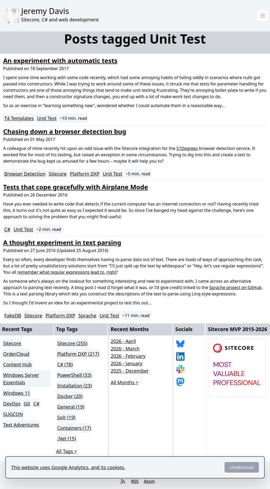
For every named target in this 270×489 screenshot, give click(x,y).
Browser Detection (24, 174)
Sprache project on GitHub (235, 287)
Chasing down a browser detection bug (64, 131)
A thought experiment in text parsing (62, 242)
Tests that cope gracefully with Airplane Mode (75, 186)
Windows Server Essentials (21, 379)
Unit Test (47, 118)
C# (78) (65, 364)
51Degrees (187, 148)
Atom (149, 481)
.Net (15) (66, 438)
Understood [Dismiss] (242, 467)
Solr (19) (66, 417)
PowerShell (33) (74, 375)
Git (27, 403)
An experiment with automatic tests (60, 60)
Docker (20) (70, 396)
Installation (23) (74, 385)
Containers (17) (74, 428)
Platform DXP (84, 174)
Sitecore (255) (72, 343)
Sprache (87, 315)
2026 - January (126, 363)
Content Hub (17, 364)
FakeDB (12, 315)
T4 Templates (19, 118)
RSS (135, 481)
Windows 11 (16, 393)
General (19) (70, 407)
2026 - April (123, 341)
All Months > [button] (124, 382)
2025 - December (130, 371)
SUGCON (13, 414)
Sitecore (58, 174)
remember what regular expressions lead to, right (66, 272)
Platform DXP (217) (78, 354)
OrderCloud (16, 354)
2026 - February (128, 356)
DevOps (12, 403)
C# (7, 229)
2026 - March (125, 348)
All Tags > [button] (66, 451)
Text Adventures (21, 425)
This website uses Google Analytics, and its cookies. (68, 467)
